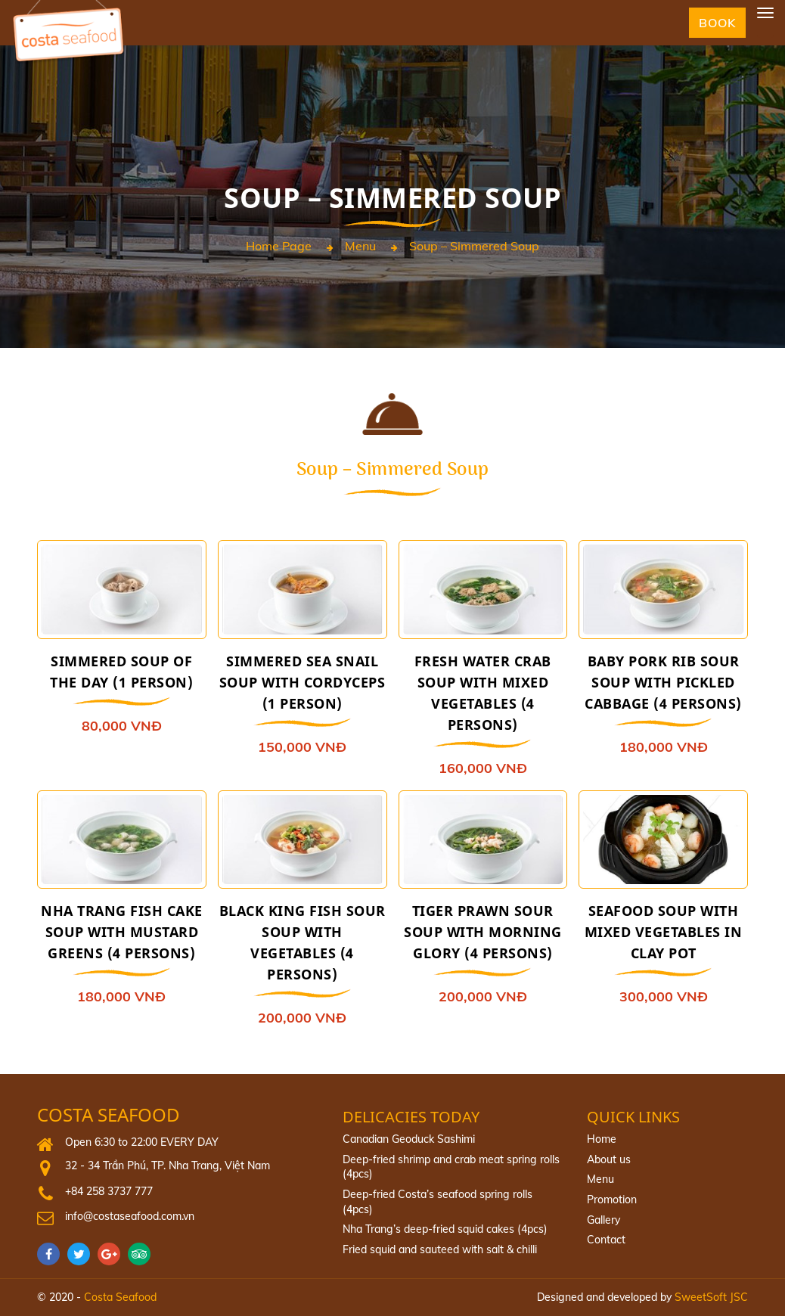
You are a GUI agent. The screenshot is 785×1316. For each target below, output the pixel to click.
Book (717, 22)
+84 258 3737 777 (109, 1191)
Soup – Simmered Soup (474, 246)
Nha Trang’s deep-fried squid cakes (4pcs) (445, 1229)
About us (609, 1159)
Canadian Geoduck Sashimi (409, 1139)
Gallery (603, 1220)
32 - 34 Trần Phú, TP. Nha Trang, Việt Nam (167, 1165)
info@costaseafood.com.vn (129, 1216)
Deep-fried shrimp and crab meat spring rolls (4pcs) (451, 1167)
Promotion (612, 1199)
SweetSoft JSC (711, 1297)
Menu (360, 246)
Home (601, 1139)
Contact (606, 1239)
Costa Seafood (108, 1115)
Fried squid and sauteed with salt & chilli (440, 1249)
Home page (279, 246)
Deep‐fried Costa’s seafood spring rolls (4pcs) (437, 1201)
